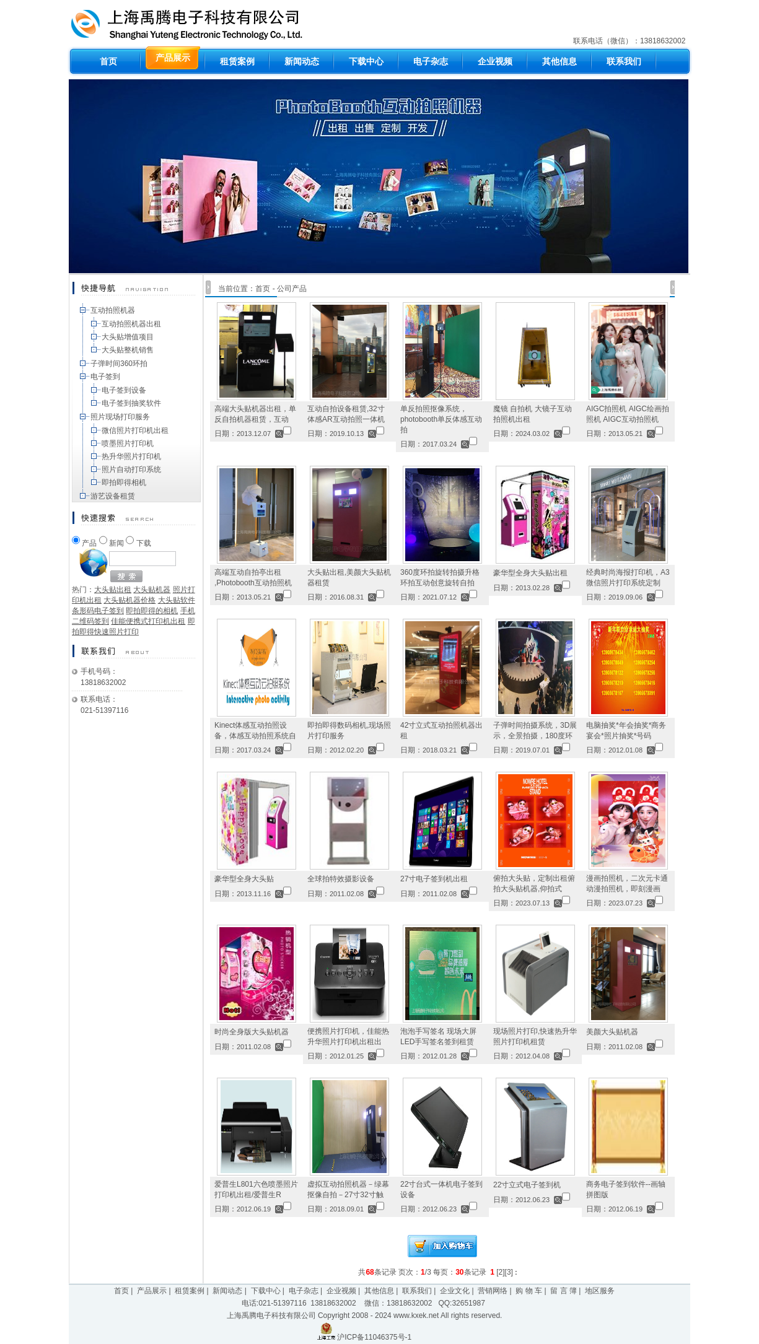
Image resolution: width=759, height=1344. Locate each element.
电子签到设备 (124, 390)
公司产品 (292, 288)
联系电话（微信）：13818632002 (630, 41)
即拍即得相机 (124, 482)
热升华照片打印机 (131, 456)
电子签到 (105, 376)
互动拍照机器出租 (131, 324)
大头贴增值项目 (128, 337)
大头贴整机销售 (128, 350)
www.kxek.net (416, 1315)
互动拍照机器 (112, 310)
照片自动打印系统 (131, 469)
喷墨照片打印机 (128, 443)
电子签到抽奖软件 (131, 403)
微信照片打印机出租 (135, 430)
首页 (262, 288)
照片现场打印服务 (120, 416)
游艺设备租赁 (112, 496)
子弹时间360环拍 (118, 363)
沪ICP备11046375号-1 (374, 1337)
